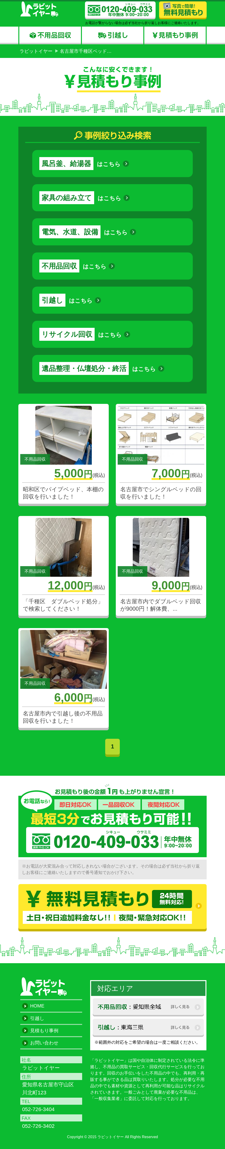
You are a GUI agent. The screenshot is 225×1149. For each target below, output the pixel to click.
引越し (37, 1018)
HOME (37, 1005)
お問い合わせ (44, 1042)
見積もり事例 (44, 1030)
